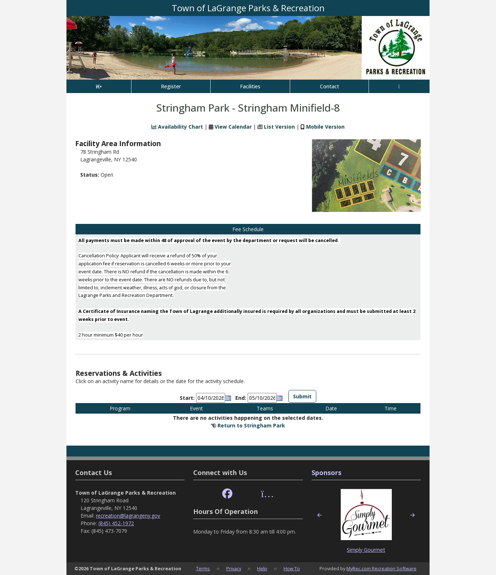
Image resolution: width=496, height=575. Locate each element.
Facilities (250, 86)
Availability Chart (177, 126)
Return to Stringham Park (251, 425)
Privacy (233, 568)
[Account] (399, 86)
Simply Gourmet (366, 549)
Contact (329, 86)
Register (171, 86)
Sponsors (326, 472)
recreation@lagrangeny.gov (128, 515)
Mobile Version (325, 126)
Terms (203, 568)
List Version (279, 126)
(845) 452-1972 (116, 523)
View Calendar (233, 126)
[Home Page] (98, 86)
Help (262, 568)
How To (292, 568)
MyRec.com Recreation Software (381, 568)
